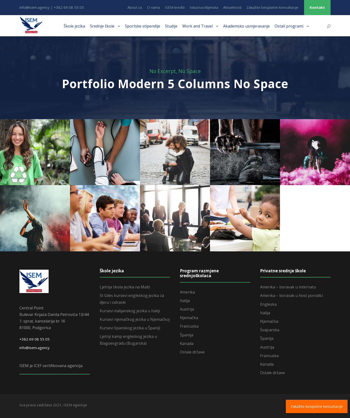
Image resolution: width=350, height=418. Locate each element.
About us (134, 7)
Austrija (187, 309)
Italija (185, 300)
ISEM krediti (175, 7)
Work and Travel (197, 26)
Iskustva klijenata (204, 7)
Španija (186, 335)
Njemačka (189, 317)
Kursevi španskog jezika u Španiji (130, 328)
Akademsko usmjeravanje (246, 26)
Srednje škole (102, 26)
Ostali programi (289, 26)
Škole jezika (74, 26)
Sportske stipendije (142, 26)
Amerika (187, 292)
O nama (153, 7)
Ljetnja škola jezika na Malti (125, 287)
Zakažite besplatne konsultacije (272, 7)
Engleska (268, 304)
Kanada (186, 343)
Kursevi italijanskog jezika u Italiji (130, 311)
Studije (171, 26)
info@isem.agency (34, 347)
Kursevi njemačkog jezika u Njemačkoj (135, 319)
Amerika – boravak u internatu (288, 287)
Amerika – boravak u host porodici (291, 295)
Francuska (189, 326)
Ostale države (192, 352)
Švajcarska (269, 329)
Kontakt (317, 7)
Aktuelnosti (232, 7)
